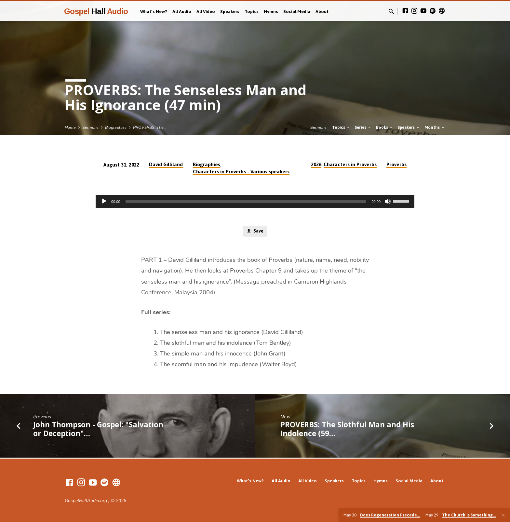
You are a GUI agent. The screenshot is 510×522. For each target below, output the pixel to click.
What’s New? (153, 11)
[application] (255, 201)
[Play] (104, 201)
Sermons (90, 127)
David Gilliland (166, 164)
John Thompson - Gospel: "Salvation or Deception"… (98, 429)
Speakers (229, 11)
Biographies (116, 127)
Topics (252, 11)
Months (434, 127)
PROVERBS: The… (150, 127)
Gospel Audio (96, 11)
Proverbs (396, 164)
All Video (205, 11)
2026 (316, 164)
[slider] (246, 201)
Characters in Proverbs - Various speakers (241, 171)
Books (385, 127)
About (322, 11)
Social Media (296, 11)
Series (363, 127)
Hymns (271, 11)
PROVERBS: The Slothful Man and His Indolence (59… (347, 429)
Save (255, 231)
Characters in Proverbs (350, 164)
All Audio (181, 11)
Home (70, 127)
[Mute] (387, 201)
